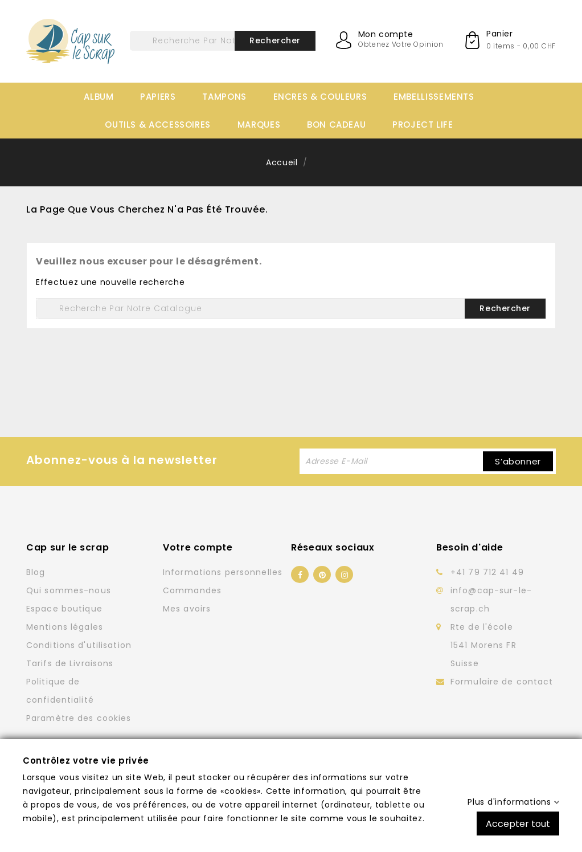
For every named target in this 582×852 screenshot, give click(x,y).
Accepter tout (518, 823)
